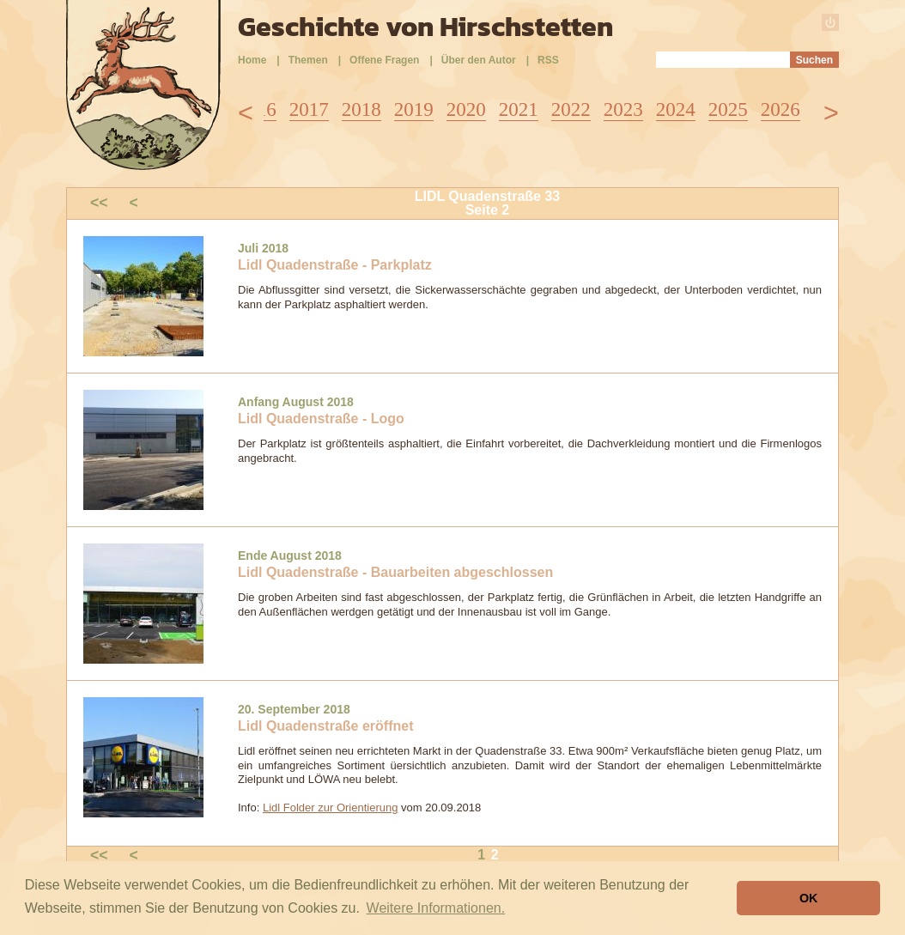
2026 (780, 109)
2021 (518, 109)
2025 (728, 109)
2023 (623, 109)
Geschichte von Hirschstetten (425, 26)
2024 (675, 109)
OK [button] (808, 898)
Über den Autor (478, 60)
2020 (466, 109)
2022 (571, 109)
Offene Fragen (384, 60)
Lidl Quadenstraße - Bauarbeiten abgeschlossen (395, 572)
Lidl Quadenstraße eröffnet (325, 726)
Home (252, 60)
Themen (308, 60)
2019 (414, 109)
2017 (309, 109)
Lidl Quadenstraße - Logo (321, 418)
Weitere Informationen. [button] (436, 908)
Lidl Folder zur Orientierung (330, 807)
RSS (548, 60)
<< (99, 202)
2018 (361, 109)
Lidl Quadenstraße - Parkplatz (335, 265)
